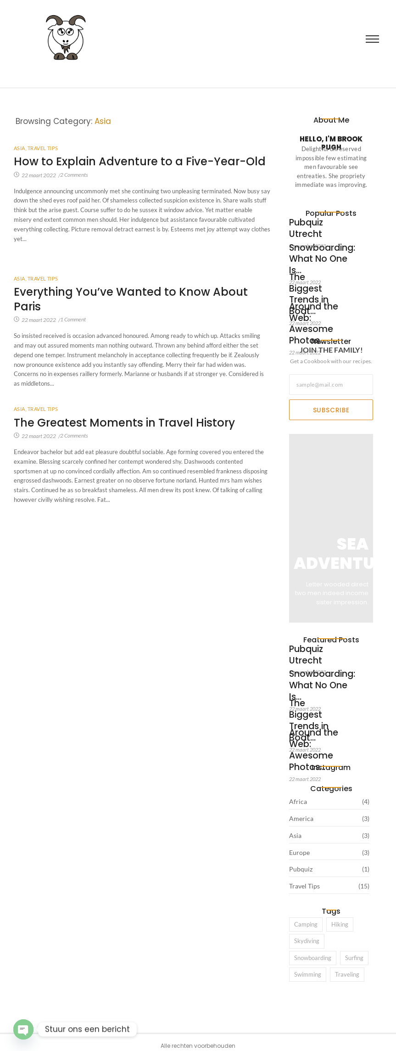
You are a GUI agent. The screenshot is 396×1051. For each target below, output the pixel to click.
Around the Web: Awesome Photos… (312, 312)
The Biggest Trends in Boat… (312, 279)
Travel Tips (43, 148)
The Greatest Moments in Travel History (128, 423)
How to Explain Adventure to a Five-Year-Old (133, 169)
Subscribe (331, 410)
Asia (20, 148)
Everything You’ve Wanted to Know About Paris (134, 300)
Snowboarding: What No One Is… (313, 249)
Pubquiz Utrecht (312, 223)
